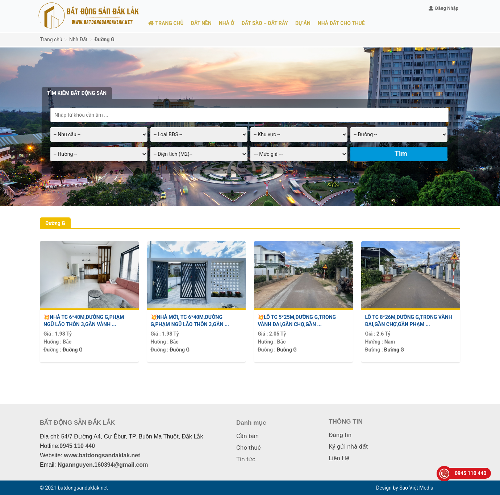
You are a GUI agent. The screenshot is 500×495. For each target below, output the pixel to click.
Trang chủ (51, 39)
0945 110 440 (77, 446)
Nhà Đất (78, 39)
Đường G (73, 350)
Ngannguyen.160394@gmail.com (103, 465)
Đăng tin (340, 434)
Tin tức (245, 459)
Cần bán (247, 436)
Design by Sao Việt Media (404, 488)
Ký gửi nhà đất (348, 446)
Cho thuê (248, 447)
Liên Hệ (339, 458)
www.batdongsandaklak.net (102, 455)
